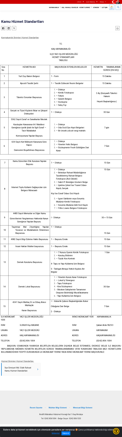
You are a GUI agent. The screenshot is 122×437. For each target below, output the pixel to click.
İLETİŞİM (104, 7)
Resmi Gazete (36, 408)
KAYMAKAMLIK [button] (54, 7)
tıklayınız (56, 433)
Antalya (102, 2)
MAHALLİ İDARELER (71, 7)
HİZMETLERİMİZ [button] (84, 7)
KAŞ (63, 7)
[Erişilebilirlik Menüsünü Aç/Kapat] (116, 431)
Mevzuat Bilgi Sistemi (82, 408)
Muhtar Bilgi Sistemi (58, 408)
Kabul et (66, 433)
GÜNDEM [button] (96, 7)
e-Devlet (79, 2)
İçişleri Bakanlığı (90, 2)
